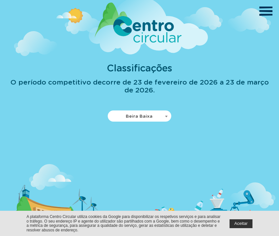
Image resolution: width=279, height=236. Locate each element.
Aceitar (241, 223)
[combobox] (139, 116)
